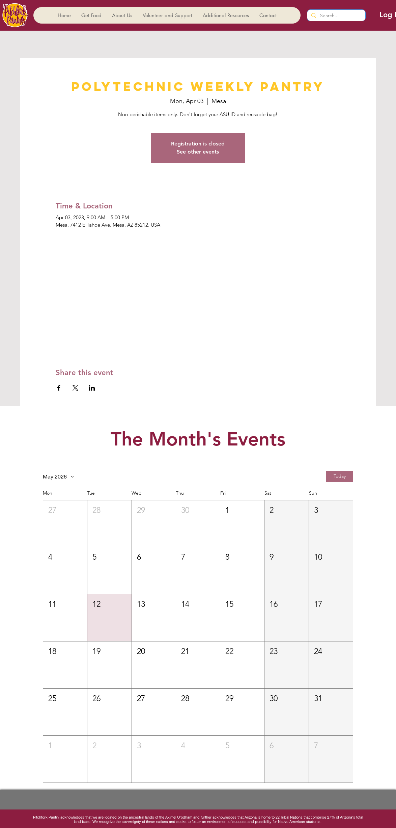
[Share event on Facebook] (59, 388)
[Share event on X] (75, 388)
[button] (65, 524)
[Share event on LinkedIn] (92, 388)
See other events (198, 151)
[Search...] (335, 16)
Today (340, 476)
